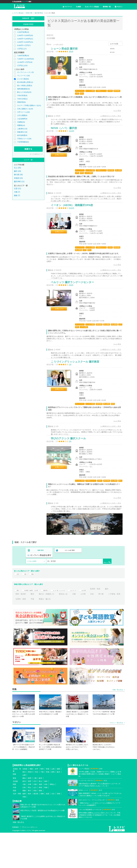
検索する (28, 149)
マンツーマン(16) (23, 75)
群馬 (53, 807)
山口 (35, 823)
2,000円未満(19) (23, 32)
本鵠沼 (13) (18, 178)
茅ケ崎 (18, 634)
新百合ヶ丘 (86, 629)
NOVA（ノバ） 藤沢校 (66, 135)
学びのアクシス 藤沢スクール (70, 470)
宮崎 (58, 829)
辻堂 (17, 608)
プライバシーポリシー (29, 862)
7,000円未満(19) (23, 55)
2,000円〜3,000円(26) (25, 35)
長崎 (42, 829)
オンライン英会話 (92, 6)
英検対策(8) (21, 102)
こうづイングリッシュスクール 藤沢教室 (77, 388)
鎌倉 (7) (17, 195)
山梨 (24, 810)
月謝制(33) (21, 122)
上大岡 (106, 629)
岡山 (29, 823)
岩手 (36, 804)
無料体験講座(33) (23, 89)
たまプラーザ (91, 624)
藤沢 (32, 629)
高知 (35, 826)
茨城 (47, 807)
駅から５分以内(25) (24, 92)
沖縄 (24, 832)
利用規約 (15, 862)
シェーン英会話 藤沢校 (66, 50)
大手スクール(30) (23, 112)
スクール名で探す (69, 588)
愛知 (24, 813)
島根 (46, 823)
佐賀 (47, 829)
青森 (31, 804)
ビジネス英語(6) (23, 79)
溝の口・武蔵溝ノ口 (69, 629)
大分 (53, 829)
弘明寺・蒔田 (47, 634)
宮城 (47, 804)
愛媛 (24, 826)
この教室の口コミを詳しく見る (108, 118)
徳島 (40, 826)
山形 (53, 804)
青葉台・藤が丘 (71, 634)
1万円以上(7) (22, 49)
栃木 (58, 807)
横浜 (17, 624)
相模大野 (54, 624)
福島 (58, 804)
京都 (35, 819)
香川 (29, 826)
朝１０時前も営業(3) (24, 85)
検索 (78, 6)
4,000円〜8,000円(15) (25, 42)
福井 (46, 816)
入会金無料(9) (22, 119)
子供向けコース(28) (24, 139)
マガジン (119, 6)
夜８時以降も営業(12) (25, 82)
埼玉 (36, 807)
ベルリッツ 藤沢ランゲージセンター (74, 303)
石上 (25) (17, 168)
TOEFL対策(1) (22, 99)
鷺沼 (55, 629)
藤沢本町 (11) (19, 181)
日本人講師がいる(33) (25, 109)
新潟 (24, 816)
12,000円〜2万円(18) (24, 62)
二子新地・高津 (31, 634)
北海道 (24, 804)
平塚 (59, 634)
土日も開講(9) (22, 115)
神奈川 (30, 807)
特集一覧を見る (118, 725)
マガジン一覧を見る (116, 758)
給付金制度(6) (22, 135)
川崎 (97, 629)
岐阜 (40, 813)
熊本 (29, 829)
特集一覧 (107, 6)
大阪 (24, 819)
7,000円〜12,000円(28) (25, 59)
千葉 (42, 807)
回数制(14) (21, 125)
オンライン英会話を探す (97, 588)
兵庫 (29, 819)
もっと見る (115, 113)
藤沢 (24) (17, 171)
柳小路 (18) (18, 174)
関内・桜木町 (44, 629)
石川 (35, 816)
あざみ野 (104, 624)
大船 (25, 608)
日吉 (115, 629)
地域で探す (41, 588)
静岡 (29, 813)
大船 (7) (17, 192)
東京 (24, 807)
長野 (29, 816)
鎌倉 (33, 608)
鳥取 (40, 823)
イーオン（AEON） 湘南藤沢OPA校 (74, 218)
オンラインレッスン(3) (25, 72)
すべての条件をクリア (36, 154)
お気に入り (61, 79)
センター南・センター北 (71, 624)
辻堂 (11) (17, 188)
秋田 (42, 804)
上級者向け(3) (22, 129)
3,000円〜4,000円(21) (25, 39)
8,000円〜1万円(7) (24, 45)
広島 (24, 823)
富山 (40, 816)
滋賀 (40, 819)
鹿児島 (35, 829)
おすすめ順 (114, 44)
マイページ (67, 6)
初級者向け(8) (22, 132)
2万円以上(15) (22, 65)
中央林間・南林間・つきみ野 (35, 624)
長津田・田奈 (21, 629)
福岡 (24, 829)
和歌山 (52, 819)
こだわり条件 (31, 594)
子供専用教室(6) (23, 142)
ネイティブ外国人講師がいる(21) (29, 105)
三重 (35, 813)
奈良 (46, 819)
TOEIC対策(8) (22, 95)
